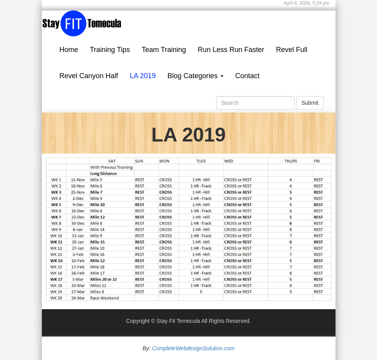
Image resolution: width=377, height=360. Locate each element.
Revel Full (291, 50)
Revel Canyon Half (89, 76)
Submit (310, 103)
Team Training (164, 50)
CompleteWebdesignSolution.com (193, 348)
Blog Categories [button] (196, 76)
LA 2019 (143, 76)
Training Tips (110, 50)
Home (69, 50)
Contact (247, 76)
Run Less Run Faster (231, 50)
